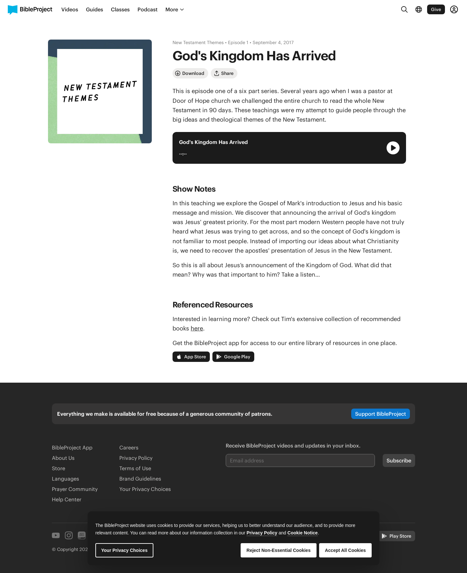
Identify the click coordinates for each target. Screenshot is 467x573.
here (197, 328)
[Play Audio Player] (393, 147)
